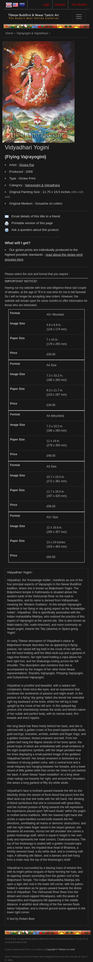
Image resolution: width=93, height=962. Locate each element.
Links (84, 939)
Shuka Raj (26, 165)
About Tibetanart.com (15, 956)
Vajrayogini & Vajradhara (32, 33)
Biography (31, 939)
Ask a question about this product (35, 230)
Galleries (42, 939)
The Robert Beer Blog (39, 956)
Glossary (62, 939)
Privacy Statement (14, 949)
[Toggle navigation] (79, 16)
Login (46, 4)
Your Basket (79, 4)
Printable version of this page (32, 223)
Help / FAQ (74, 939)
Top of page (18, 939)
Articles (52, 939)
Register (60, 4)
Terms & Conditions (34, 949)
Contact (8, 942)
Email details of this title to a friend (36, 216)
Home (9, 33)
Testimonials (20, 942)
